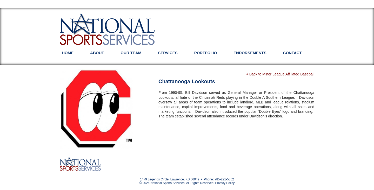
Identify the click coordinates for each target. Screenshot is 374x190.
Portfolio (205, 53)
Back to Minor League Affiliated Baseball (280, 74)
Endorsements (249, 53)
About (97, 53)
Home (68, 53)
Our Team (131, 53)
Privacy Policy (225, 183)
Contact (292, 53)
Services (168, 53)
